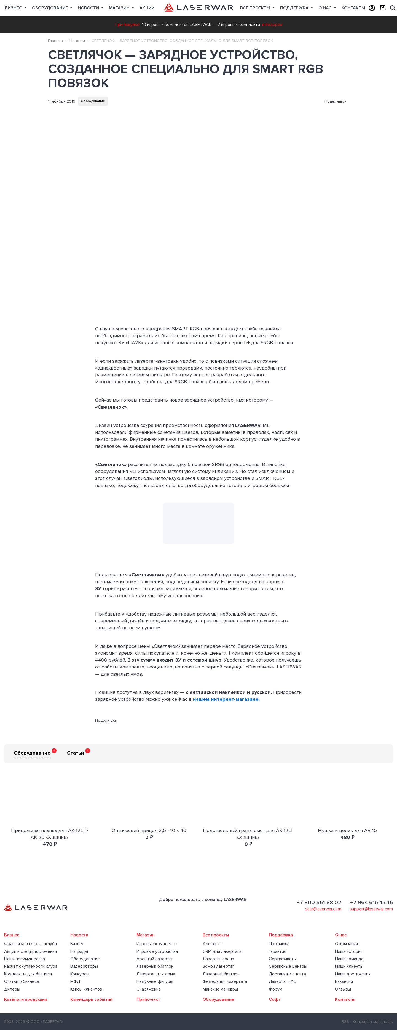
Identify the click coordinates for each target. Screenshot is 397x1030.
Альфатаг (212, 943)
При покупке (127, 24)
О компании (346, 943)
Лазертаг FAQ (283, 981)
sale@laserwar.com (323, 909)
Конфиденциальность (373, 1021)
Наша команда (349, 959)
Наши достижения (353, 974)
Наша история (349, 951)
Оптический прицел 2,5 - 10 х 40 (149, 830)
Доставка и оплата (287, 974)
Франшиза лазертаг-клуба (30, 943)
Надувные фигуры (154, 981)
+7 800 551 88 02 (319, 902)
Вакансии (344, 981)
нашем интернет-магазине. (226, 699)
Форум (275, 989)
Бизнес (14, 8)
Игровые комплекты (156, 943)
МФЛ (75, 981)
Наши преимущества (24, 959)
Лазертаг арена (218, 959)
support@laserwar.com (371, 909)
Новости (89, 8)
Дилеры (12, 989)
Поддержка (295, 8)
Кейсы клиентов (86, 989)
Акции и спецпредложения (30, 951)
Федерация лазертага (225, 981)
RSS (345, 1021)
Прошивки (279, 943)
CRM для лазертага (222, 951)
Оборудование (50, 8)
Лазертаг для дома (155, 974)
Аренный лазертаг (154, 959)
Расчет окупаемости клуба (30, 966)
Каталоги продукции (25, 999)
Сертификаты (283, 959)
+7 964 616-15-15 (371, 902)
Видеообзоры (84, 966)
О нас (325, 8)
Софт (275, 999)
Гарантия (277, 951)
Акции (147, 8)
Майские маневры (220, 989)
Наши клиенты (349, 966)
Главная (55, 40)
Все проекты (216, 935)
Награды (79, 951)
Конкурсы (79, 974)
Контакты (353, 8)
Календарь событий (91, 999)
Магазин (120, 8)
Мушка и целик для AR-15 (347, 830)
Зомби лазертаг (218, 966)
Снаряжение (148, 989)
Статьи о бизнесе (21, 981)
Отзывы (343, 989)
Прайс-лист (148, 999)
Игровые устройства (157, 951)
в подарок (272, 24)
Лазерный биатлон (154, 966)
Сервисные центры (288, 966)
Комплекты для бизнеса (28, 974)
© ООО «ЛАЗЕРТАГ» (44, 1021)
